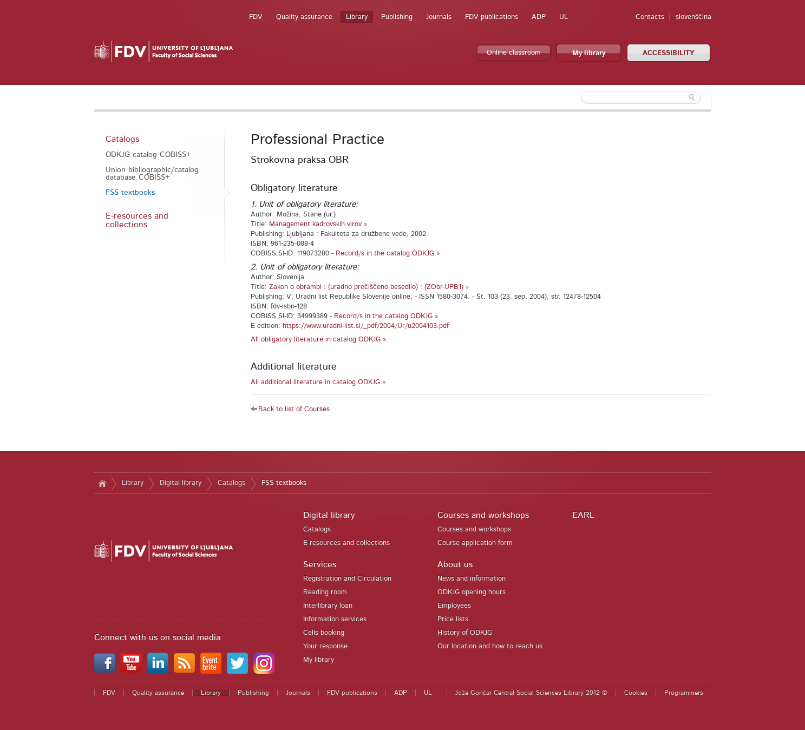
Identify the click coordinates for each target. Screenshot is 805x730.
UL (563, 17)
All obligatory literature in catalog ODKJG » (319, 339)
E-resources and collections (137, 220)
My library (588, 53)
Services (319, 564)
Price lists (452, 619)
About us (455, 564)
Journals (438, 17)
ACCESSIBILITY (669, 53)
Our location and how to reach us (489, 646)
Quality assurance (304, 17)
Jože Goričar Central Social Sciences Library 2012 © (531, 692)
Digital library (180, 482)
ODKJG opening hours (471, 592)
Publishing (397, 17)
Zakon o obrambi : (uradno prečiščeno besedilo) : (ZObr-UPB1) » (369, 287)
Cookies (635, 692)
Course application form (475, 543)
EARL (583, 515)
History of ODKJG (464, 632)
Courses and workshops (483, 515)
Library (357, 17)
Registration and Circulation (347, 578)
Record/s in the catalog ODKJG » (388, 253)
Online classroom (514, 52)
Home (102, 483)
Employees (454, 605)
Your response (325, 646)
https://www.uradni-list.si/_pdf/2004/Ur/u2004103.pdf (366, 326)
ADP (539, 17)
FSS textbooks (130, 192)
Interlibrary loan (327, 605)
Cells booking (323, 632)
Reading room (325, 592)
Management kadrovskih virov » (318, 224)
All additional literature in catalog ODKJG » (318, 382)
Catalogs (122, 139)
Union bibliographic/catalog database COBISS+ (152, 173)
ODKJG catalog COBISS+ (148, 155)
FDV (256, 17)
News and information (471, 578)
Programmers (683, 692)
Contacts (650, 17)
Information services (334, 619)
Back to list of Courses (294, 409)
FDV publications (491, 17)
